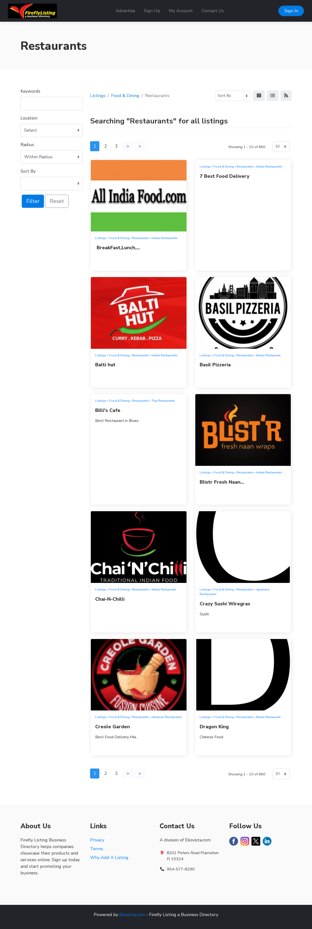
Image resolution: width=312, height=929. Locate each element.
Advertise (125, 11)
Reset (57, 201)
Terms (96, 849)
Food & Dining (125, 96)
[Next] (127, 146)
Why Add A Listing (109, 857)
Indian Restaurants (165, 238)
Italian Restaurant (268, 355)
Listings (97, 96)
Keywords (30, 91)
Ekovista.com (132, 915)
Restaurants (140, 238)
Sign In (291, 11)
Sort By (28, 171)
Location (29, 118)
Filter (32, 201)
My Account (181, 11)
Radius (27, 145)
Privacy (97, 840)
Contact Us (213, 11)
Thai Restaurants (163, 401)
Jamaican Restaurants (167, 717)
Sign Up (152, 11)
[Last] (140, 146)
